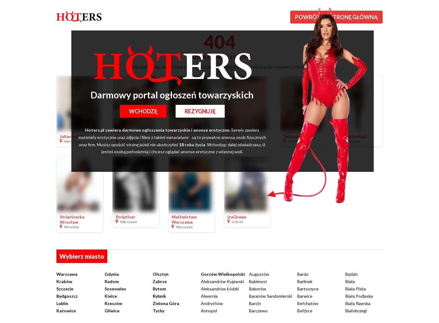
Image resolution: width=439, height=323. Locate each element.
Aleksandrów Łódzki (220, 288)
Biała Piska (355, 288)
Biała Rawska (357, 303)
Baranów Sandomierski (270, 296)
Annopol (209, 310)
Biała (350, 281)
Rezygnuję (200, 111)
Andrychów (212, 303)
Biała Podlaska (359, 296)
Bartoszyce (308, 288)
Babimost (258, 281)
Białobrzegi (356, 310)
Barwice (304, 296)
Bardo (303, 274)
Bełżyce (304, 310)
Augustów (259, 274)
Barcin (255, 303)
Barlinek (304, 281)
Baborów (257, 288)
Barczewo (258, 310)
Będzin (351, 274)
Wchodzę (143, 111)
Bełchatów (307, 303)
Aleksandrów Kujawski (222, 281)
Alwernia (209, 296)
